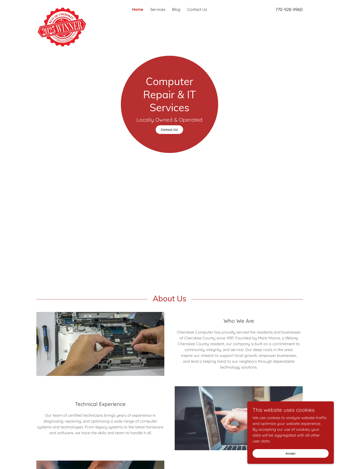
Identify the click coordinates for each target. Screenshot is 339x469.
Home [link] (137, 9)
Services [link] (157, 9)
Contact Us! (169, 130)
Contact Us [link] (197, 9)
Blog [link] (176, 9)
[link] (69, 7)
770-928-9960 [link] (289, 9)
